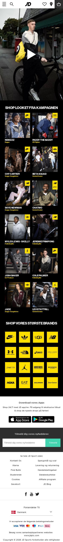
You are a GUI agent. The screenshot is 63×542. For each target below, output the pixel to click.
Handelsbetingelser (47, 470)
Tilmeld (53, 442)
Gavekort (15, 484)
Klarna (16, 465)
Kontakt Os (15, 461)
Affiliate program (47, 479)
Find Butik (16, 470)
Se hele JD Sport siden (31, 456)
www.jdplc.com (31, 535)
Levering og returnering (47, 465)
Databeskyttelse (47, 475)
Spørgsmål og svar (47, 461)
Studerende (16, 475)
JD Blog (47, 484)
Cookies (16, 479)
